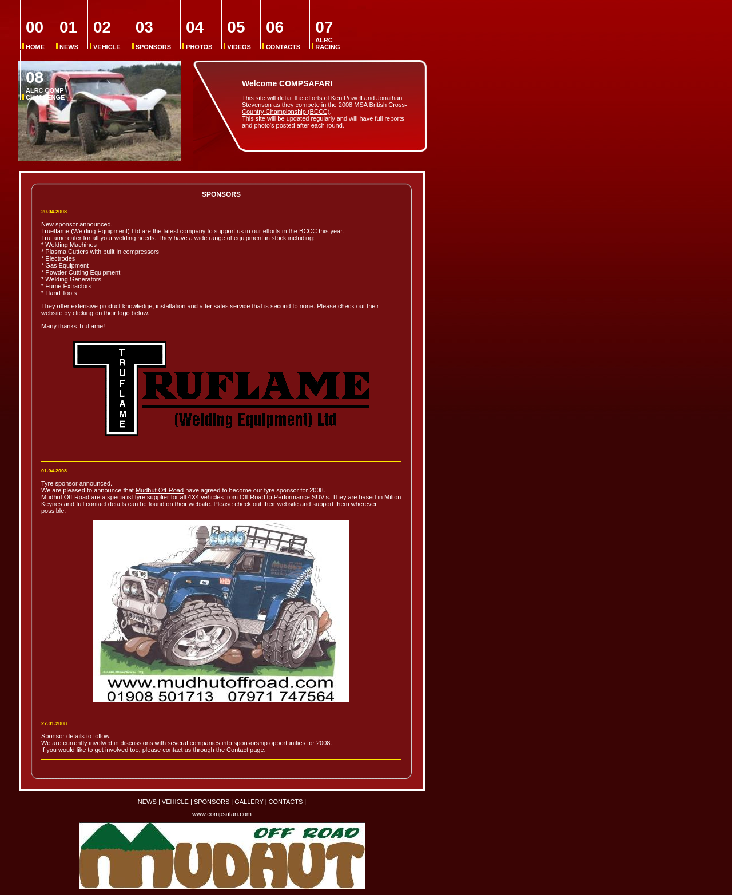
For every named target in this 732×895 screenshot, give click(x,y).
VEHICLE (107, 34)
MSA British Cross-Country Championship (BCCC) (324, 108)
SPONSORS (153, 34)
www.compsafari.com (222, 813)
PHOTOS (199, 34)
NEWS (68, 34)
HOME (35, 34)
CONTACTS (283, 34)
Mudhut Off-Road (160, 490)
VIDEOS (239, 34)
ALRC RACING (327, 34)
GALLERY (248, 801)
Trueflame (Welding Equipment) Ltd (90, 231)
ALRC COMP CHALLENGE (45, 85)
